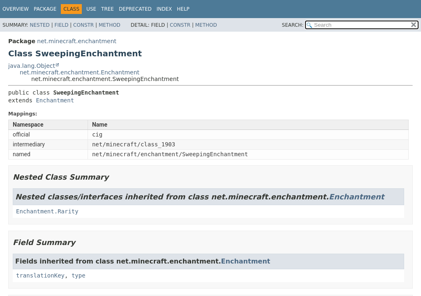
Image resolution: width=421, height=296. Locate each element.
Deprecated (135, 9)
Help (183, 9)
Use (91, 9)
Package (45, 9)
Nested (39, 25)
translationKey (40, 275)
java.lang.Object (31, 65)
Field (61, 25)
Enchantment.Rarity (47, 211)
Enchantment (55, 100)
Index (164, 9)
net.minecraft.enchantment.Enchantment (79, 72)
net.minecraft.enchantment (76, 41)
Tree (107, 9)
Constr (83, 25)
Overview (15, 9)
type (79, 275)
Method (109, 25)
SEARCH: (293, 25)
